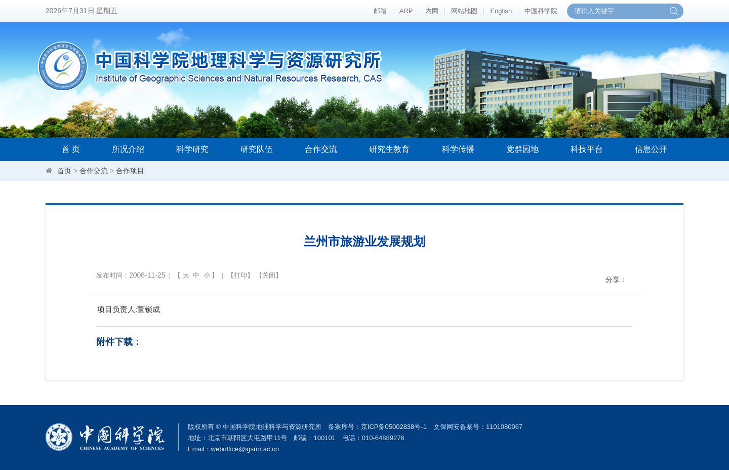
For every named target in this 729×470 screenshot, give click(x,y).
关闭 (268, 275)
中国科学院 (540, 11)
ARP (406, 11)
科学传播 (458, 149)
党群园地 (522, 149)
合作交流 (321, 149)
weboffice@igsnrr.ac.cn (245, 449)
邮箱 (380, 11)
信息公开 (651, 149)
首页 (64, 171)
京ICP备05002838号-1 (394, 426)
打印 (240, 275)
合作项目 (130, 171)
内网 (431, 11)
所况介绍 (128, 149)
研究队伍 (256, 149)
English (501, 11)
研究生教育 (389, 149)
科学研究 (192, 149)
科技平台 (587, 149)
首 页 (71, 149)
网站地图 (464, 11)
